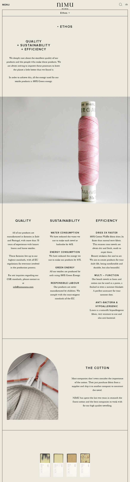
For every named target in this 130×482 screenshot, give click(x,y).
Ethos (64, 12)
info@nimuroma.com (23, 286)
